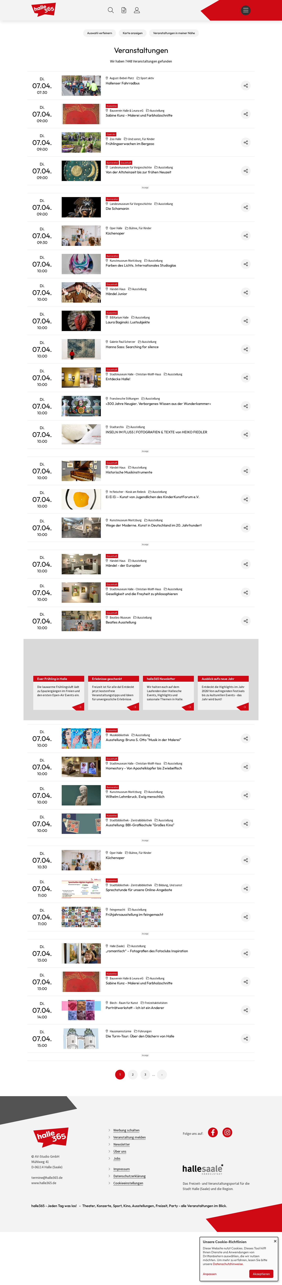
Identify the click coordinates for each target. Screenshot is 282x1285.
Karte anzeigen (133, 33)
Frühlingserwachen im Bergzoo (130, 143)
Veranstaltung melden (129, 1243)
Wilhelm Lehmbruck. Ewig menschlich (135, 849)
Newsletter (121, 1250)
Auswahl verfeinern (99, 33)
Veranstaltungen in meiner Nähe (174, 33)
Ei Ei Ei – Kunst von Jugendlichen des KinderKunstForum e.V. (152, 532)
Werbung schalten (126, 1236)
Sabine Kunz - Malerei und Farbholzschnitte (139, 115)
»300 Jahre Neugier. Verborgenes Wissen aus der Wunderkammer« (158, 421)
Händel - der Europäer (123, 618)
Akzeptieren (261, 1274)
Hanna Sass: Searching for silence (132, 364)
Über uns (119, 1257)
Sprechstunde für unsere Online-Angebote (139, 960)
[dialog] (239, 1259)
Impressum (121, 1274)
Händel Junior (116, 311)
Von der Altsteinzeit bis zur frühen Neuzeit (138, 172)
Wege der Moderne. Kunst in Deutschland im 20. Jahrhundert (154, 560)
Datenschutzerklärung (129, 1282)
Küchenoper (115, 251)
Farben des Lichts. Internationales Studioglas (141, 283)
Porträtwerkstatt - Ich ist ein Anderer (135, 1096)
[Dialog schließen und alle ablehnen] (275, 1239)
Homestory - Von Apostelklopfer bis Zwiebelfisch (144, 821)
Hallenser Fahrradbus (123, 83)
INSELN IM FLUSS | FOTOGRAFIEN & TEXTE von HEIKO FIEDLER (156, 449)
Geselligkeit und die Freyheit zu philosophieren (142, 646)
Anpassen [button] (210, 1274)
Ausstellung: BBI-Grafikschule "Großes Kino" (140, 878)
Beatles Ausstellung (121, 675)
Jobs (116, 1264)
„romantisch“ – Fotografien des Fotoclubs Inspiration (147, 1039)
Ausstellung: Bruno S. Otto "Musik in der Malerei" (143, 792)
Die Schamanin (117, 226)
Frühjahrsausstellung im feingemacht (134, 985)
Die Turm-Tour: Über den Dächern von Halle (140, 1124)
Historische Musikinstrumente (129, 507)
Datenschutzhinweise (228, 1264)
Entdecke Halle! (118, 396)
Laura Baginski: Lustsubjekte (128, 340)
